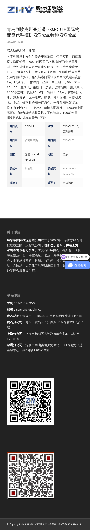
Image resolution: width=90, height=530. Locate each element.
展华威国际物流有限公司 (34, 524)
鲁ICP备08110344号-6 (69, 524)
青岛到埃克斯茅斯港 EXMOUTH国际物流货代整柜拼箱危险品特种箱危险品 (43, 32)
